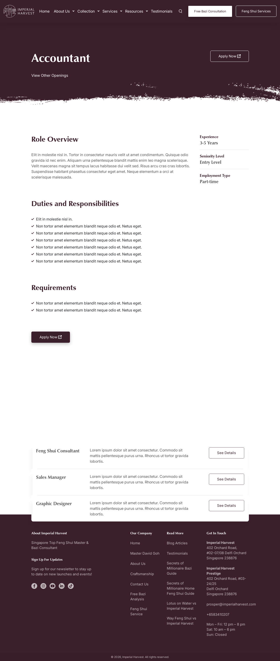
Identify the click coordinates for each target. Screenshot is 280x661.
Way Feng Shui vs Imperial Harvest (181, 621)
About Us (62, 11)
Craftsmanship (142, 574)
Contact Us (139, 584)
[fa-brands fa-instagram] (43, 586)
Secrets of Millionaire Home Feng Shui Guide (181, 588)
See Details (226, 453)
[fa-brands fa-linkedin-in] (62, 586)
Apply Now (229, 56)
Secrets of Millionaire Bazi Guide (179, 568)
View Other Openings (49, 75)
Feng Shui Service (138, 611)
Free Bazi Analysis (138, 596)
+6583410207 (218, 614)
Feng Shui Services (256, 11)
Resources (134, 11)
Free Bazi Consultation (210, 11)
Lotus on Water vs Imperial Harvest (181, 606)
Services (109, 11)
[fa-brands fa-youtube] (52, 586)
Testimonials (161, 11)
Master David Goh (145, 553)
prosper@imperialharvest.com (231, 604)
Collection (86, 11)
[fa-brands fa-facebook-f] (34, 586)
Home (44, 11)
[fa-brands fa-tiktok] (71, 586)
